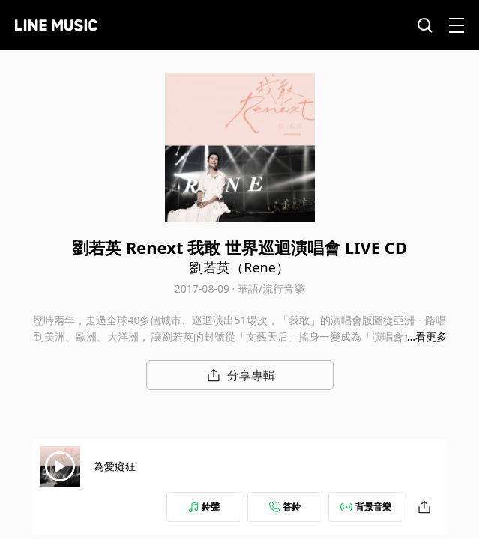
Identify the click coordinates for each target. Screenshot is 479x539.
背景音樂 (365, 506)
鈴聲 (204, 506)
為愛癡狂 (115, 466)
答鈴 (285, 506)
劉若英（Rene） (239, 267)
